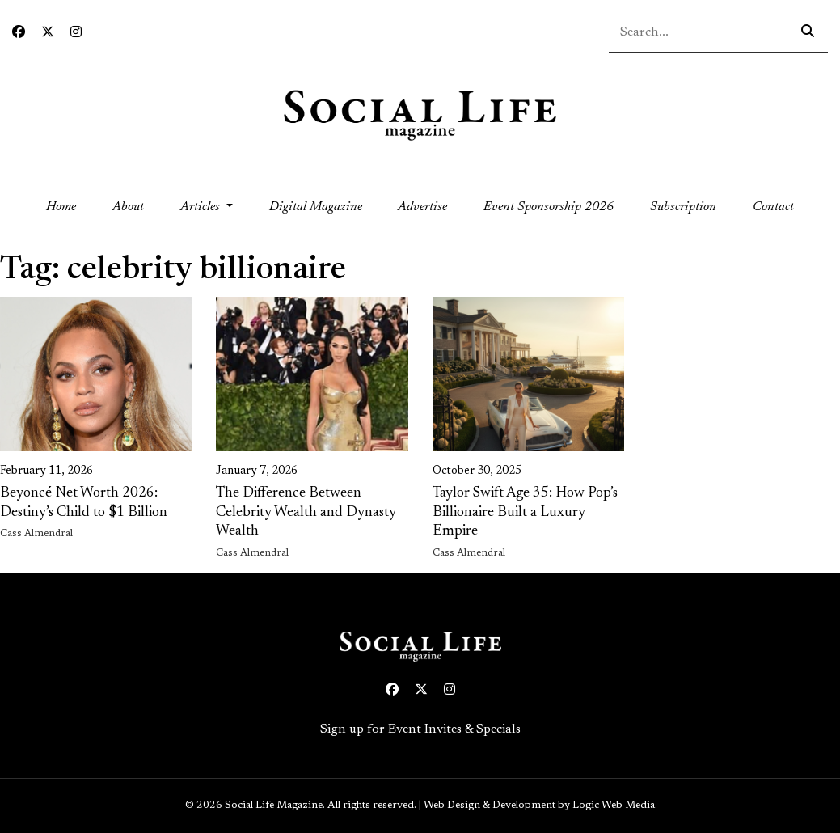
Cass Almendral (36, 534)
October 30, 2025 (477, 471)
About (128, 207)
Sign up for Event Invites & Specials (420, 729)
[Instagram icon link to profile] (76, 33)
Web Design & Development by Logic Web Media (539, 805)
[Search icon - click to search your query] (808, 32)
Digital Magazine (315, 207)
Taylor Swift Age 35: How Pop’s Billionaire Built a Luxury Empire (525, 512)
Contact (773, 207)
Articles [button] (201, 207)
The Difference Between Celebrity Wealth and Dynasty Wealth (306, 512)
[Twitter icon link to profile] (47, 33)
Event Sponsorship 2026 (548, 207)
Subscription (683, 207)
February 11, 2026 (46, 471)
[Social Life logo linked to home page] (419, 114)
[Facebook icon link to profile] (18, 33)
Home (70, 205)
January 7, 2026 (257, 471)
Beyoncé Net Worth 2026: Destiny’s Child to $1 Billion (83, 502)
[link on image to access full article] (96, 374)
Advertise (422, 207)
